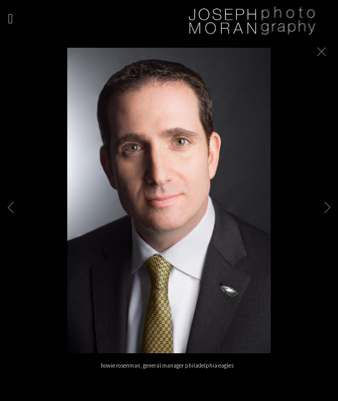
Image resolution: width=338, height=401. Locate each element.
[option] (169, 214)
